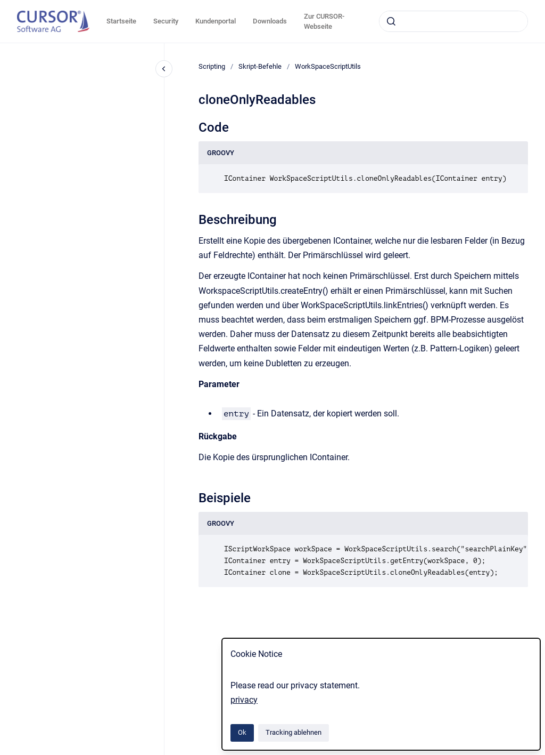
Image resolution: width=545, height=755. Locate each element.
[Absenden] (391, 21)
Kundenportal (215, 21)
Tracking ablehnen (293, 732)
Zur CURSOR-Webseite (324, 21)
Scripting (212, 66)
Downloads (270, 21)
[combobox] (453, 21)
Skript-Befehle (260, 66)
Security (165, 21)
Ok (242, 732)
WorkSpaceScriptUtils (328, 66)
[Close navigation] (163, 68)
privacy (244, 700)
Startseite (121, 21)
